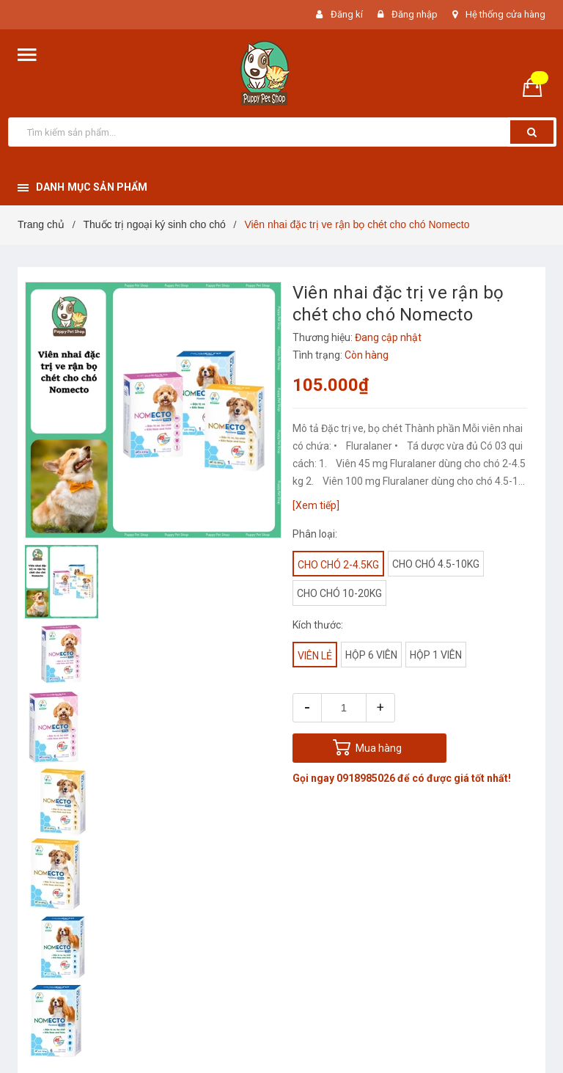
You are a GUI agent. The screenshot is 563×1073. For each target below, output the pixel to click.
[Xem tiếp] (315, 505)
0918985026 (365, 778)
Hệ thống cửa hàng (505, 14)
